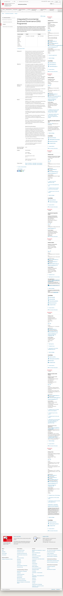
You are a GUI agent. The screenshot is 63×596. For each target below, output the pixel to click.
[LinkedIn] (20, 170)
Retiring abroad (19, 577)
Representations (8, 10)
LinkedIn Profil (52, 362)
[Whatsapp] (22, 170)
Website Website (51, 228)
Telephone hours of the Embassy (54, 495)
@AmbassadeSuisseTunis (54, 523)
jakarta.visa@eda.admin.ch (54, 263)
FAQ (17, 556)
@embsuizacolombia (53, 141)
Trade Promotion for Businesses (37, 584)
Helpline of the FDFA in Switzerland (52, 437)
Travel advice (15, 10)
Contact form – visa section (53, 504)
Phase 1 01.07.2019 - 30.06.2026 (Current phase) (33, 164)
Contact (49, 17)
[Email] (23, 170)
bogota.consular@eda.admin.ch (55, 96)
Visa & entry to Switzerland (35, 10)
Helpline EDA (55, 292)
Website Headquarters (52, 47)
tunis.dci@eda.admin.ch (53, 481)
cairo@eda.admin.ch (53, 169)
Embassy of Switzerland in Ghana (7, 559)
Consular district (51, 69)
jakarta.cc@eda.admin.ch (53, 259)
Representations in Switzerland (22, 571)
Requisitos (50, 123)
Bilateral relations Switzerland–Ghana (53, 560)
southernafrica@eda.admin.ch (54, 397)
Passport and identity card (36, 552)
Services (29, 10)
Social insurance (34, 563)
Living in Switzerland (50, 553)
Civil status (33, 582)
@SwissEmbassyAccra (53, 66)
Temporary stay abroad (20, 574)
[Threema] (21, 170)
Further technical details (22, 166)
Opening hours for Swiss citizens (54, 276)
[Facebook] (17, 170)
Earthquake (19, 559)
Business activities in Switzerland (52, 556)
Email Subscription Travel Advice (22, 565)
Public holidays (51, 58)
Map (49, 30)
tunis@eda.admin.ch (53, 475)
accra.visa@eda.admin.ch (53, 43)
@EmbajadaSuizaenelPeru (54, 358)
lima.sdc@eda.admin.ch (53, 331)
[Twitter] (18, 170)
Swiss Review (34, 579)
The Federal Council (7, 1)
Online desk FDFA (17, 536)
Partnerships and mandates (51, 569)
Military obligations (35, 566)
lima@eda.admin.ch (52, 329)
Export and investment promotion (52, 562)
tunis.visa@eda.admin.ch (53, 479)
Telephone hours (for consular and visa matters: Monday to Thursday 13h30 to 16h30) (53, 110)
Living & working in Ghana (22, 10)
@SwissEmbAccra (53, 62)
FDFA (14, 1)
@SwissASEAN (52, 299)
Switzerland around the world (23, 1)
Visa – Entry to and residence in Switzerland (54, 550)
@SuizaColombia (53, 137)
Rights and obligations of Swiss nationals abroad (23, 582)
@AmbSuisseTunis (53, 521)
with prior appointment (53, 55)
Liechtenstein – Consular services (37, 572)
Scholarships (34, 571)
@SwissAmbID (52, 297)
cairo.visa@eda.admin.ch (53, 171)
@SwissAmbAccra (53, 64)
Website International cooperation (52, 100)
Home (3, 13)
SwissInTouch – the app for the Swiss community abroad (38, 586)
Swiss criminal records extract (36, 568)
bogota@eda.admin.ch (53, 94)
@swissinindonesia (53, 302)
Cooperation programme (51, 566)
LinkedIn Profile (52, 143)
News (3, 10)
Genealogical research (35, 569)
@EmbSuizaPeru (53, 356)
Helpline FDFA (45, 536)
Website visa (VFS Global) (53, 506)
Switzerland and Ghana (44, 10)
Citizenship (34, 581)
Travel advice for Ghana (20, 550)
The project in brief (21, 48)
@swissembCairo (53, 199)
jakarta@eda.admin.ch (53, 261)
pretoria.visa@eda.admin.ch (54, 395)
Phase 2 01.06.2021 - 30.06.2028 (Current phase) (33, 163)
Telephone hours (52, 274)
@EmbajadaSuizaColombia (55, 139)
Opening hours (51, 343)
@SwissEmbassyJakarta (54, 301)
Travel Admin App (20, 567)
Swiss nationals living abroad (21, 580)
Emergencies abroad (35, 557)
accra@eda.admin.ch (53, 41)
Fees (32, 574)
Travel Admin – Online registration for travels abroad (38, 576)
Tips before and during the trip (22, 553)
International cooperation (53, 10)
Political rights (34, 554)
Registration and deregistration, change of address (38, 551)
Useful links (34, 578)
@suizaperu (52, 360)
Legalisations (34, 560)
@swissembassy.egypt (53, 201)
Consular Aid (19, 562)
